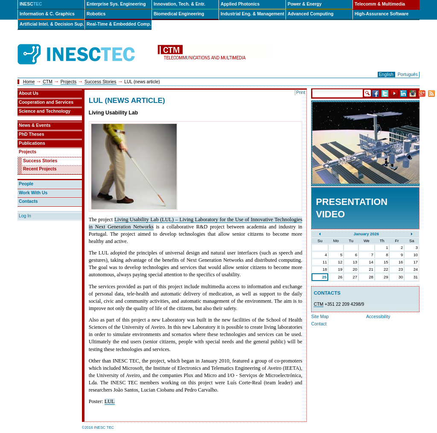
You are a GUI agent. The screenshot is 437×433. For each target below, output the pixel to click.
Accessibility (378, 316)
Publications (32, 143)
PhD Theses (31, 134)
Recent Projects (40, 169)
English (386, 74)
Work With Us (33, 192)
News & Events (35, 125)
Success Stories (100, 81)
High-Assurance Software (381, 14)
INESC (31, 4)
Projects (69, 81)
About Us (28, 93)
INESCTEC (85, 45)
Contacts (28, 201)
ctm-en (214, 54)
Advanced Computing (310, 14)
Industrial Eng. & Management (252, 14)
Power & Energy (305, 4)
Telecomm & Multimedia (380, 4)
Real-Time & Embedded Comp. (119, 24)
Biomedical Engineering (179, 14)
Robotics (96, 14)
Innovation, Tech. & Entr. (179, 4)
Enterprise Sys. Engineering (116, 4)
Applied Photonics (240, 4)
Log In (25, 216)
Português (408, 74)
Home (29, 81)
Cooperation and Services (46, 102)
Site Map (320, 316)
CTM (47, 81)
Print (300, 92)
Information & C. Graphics (47, 14)
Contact (318, 324)
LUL (110, 401)
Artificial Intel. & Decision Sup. (52, 24)
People (26, 183)
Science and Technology (44, 111)
